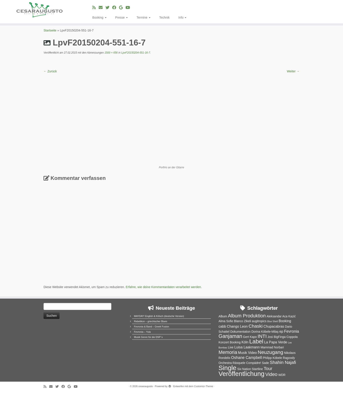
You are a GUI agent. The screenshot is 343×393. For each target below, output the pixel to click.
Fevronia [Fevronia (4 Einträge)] (291, 331)
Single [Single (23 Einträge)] (227, 367)
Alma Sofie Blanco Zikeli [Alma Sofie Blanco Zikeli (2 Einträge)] (235, 321)
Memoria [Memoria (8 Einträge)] (228, 352)
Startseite (50, 30)
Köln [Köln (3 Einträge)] (245, 342)
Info (182, 17)
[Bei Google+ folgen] (122, 7)
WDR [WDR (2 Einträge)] (281, 375)
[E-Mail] (102, 7)
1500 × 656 (111, 52)
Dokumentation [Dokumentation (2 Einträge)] (240, 331)
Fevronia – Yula (142, 331)
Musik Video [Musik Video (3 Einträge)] (247, 353)
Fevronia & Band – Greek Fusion (151, 326)
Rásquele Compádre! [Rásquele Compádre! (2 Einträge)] (247, 363)
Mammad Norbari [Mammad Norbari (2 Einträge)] (272, 347)
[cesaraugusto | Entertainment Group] (39, 9)
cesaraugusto (145, 386)
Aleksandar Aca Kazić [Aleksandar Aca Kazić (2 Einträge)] (281, 316)
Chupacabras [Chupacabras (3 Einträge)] (273, 326)
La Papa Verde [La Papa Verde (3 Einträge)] (275, 342)
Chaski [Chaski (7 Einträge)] (255, 326)
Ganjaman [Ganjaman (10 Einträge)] (230, 336)
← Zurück (50, 71)
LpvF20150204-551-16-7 (135, 52)
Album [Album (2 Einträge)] (223, 316)
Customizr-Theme (203, 386)
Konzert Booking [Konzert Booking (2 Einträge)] (230, 342)
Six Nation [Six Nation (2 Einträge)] (244, 369)
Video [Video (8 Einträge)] (271, 374)
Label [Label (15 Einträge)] (256, 341)
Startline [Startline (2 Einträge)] (257, 369)
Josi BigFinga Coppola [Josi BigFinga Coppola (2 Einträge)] (283, 337)
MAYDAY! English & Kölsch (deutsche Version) (159, 316)
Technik (164, 17)
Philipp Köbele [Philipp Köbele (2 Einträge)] (272, 358)
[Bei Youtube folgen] (129, 7)
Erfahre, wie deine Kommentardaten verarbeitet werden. (164, 287)
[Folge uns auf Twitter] (108, 7)
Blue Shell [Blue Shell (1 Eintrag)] (272, 321)
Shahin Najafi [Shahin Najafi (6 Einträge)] (283, 362)
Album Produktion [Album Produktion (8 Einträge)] (247, 315)
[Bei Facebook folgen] (115, 7)
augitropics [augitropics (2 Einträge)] (259, 321)
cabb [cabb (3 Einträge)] (222, 326)
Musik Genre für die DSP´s (148, 337)
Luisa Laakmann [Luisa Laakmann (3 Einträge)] (247, 347)
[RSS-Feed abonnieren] (95, 7)
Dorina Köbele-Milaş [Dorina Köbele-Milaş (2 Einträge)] (264, 331)
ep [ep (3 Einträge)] (281, 331)
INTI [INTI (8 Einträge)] (262, 336)
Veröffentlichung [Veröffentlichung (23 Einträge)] (241, 373)
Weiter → (293, 71)
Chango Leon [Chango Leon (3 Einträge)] (237, 326)
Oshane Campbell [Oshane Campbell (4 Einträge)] (246, 357)
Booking (99, 17)
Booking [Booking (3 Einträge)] (285, 321)
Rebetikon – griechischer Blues (150, 321)
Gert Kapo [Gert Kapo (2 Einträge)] (250, 337)
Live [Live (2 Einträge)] (230, 347)
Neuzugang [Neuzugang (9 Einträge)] (270, 352)
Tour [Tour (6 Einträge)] (268, 368)
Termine (143, 17)
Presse (121, 17)
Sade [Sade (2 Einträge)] (265, 363)
